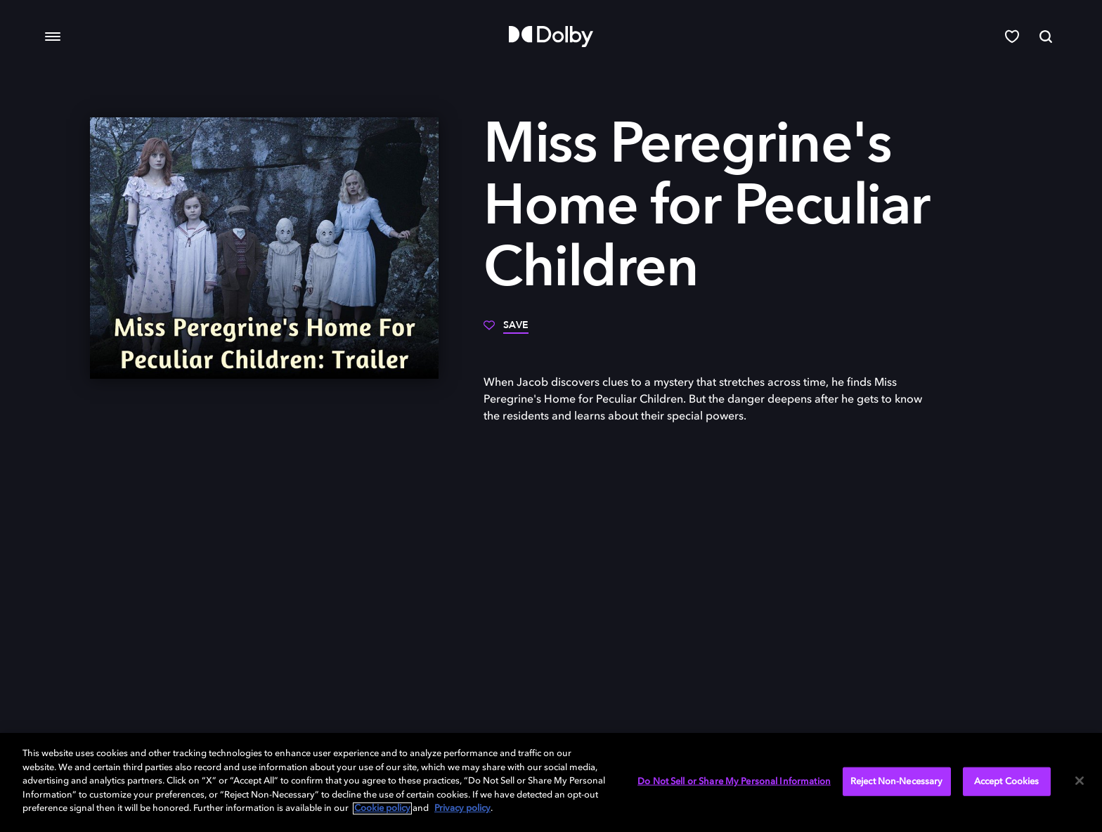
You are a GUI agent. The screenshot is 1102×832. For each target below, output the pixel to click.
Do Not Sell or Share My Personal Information (734, 781)
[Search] (1046, 36)
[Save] (506, 330)
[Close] (1079, 780)
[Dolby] (551, 36)
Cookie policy (382, 808)
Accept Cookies (1006, 781)
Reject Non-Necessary (896, 781)
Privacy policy (462, 808)
